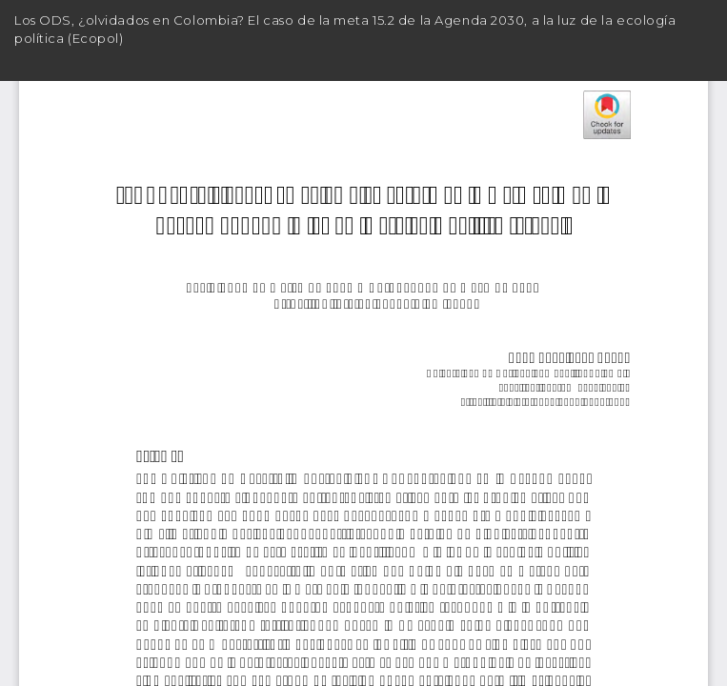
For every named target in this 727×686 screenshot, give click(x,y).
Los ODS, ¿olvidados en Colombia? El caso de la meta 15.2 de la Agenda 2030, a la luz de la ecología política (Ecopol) (345, 29)
